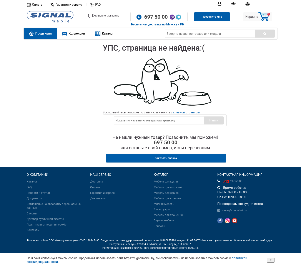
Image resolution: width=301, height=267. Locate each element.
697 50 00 (156, 17)
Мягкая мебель (164, 204)
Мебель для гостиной (168, 187)
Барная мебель (164, 220)
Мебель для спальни (167, 198)
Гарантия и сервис (69, 4)
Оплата (37, 4)
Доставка (96, 181)
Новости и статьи (38, 192)
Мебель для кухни (166, 181)
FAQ (98, 4)
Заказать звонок (166, 158)
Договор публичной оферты (45, 219)
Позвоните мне (212, 16)
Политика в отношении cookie (47, 224)
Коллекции (73, 33)
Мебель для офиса (166, 192)
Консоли (159, 226)
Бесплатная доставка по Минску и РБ (157, 24)
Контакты (33, 230)
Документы (34, 198)
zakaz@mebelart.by (234, 210)
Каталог (104, 33)
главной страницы (186, 112)
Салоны (32, 213)
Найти (213, 120)
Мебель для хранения (168, 215)
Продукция (40, 33)
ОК (271, 260)
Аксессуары (162, 209)
